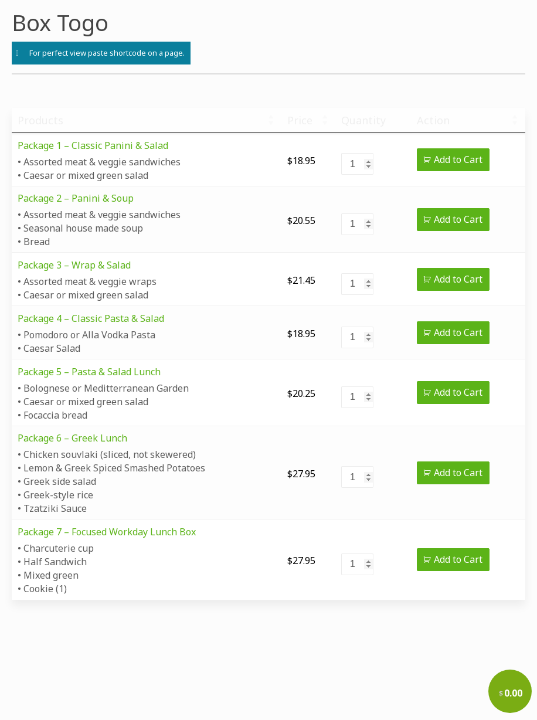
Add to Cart (458, 159)
